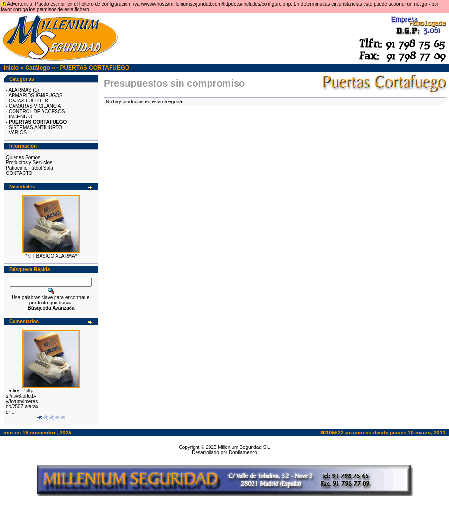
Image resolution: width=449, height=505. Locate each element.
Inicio (11, 67)
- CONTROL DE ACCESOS (35, 111)
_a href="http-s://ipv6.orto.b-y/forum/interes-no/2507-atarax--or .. (24, 401)
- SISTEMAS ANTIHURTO (34, 127)
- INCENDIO (19, 116)
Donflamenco (243, 452)
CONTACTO (19, 173)
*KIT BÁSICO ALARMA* (51, 256)
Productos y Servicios (29, 162)
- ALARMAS (18, 90)
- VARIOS (16, 132)
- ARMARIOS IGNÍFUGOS (34, 95)
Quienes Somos (23, 157)
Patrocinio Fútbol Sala (29, 168)
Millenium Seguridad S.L (244, 447)
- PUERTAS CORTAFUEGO (93, 67)
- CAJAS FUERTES (27, 100)
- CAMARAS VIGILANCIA (33, 106)
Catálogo (37, 67)
